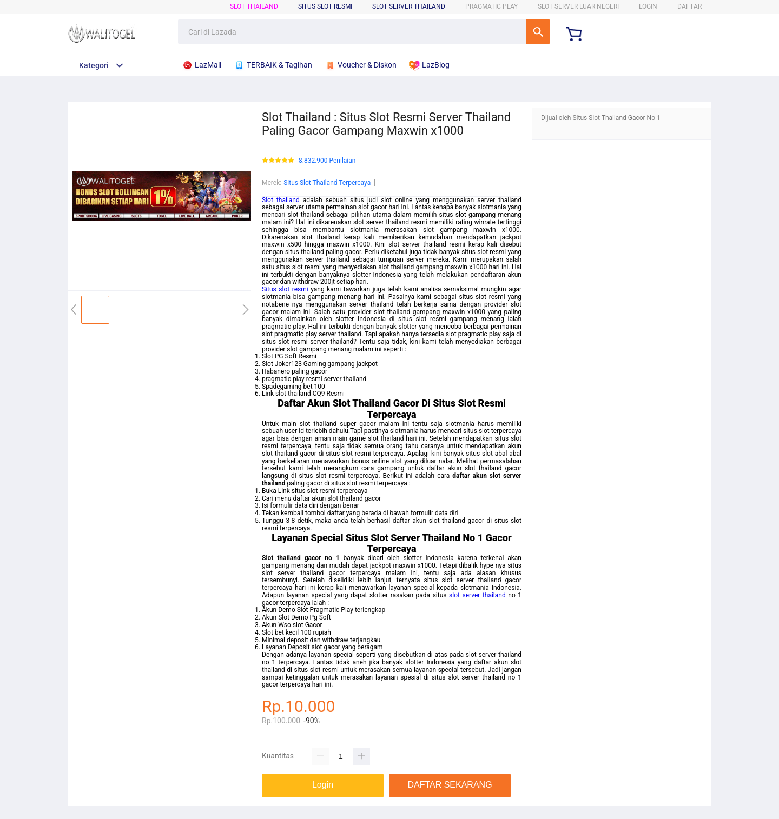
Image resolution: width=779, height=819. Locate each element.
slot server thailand (477, 595)
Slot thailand (281, 200)
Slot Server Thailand (408, 6)
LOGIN (648, 6)
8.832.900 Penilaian (327, 160)
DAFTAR (689, 6)
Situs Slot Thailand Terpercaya (327, 183)
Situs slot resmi (285, 289)
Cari (538, 31)
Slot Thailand (254, 6)
